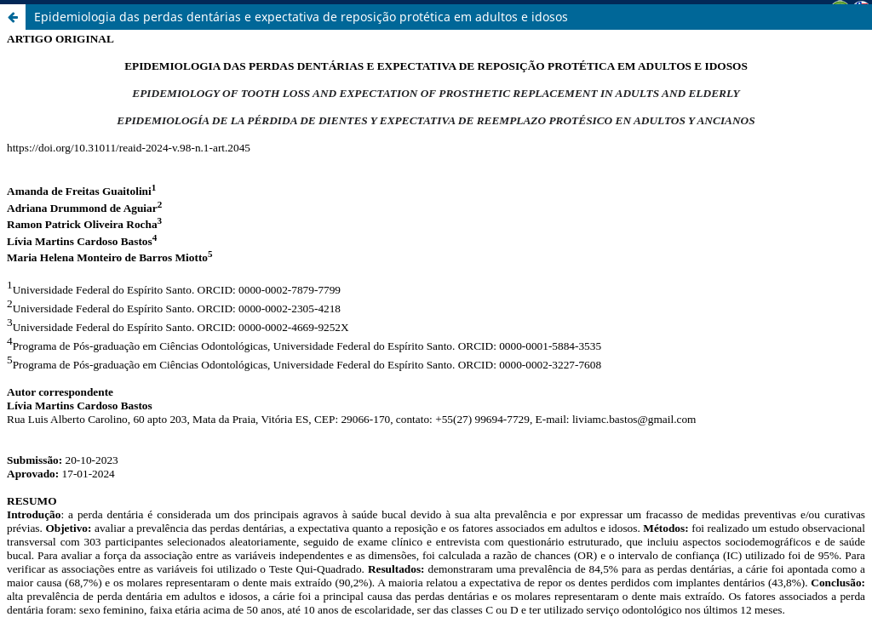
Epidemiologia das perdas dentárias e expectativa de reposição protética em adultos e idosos (301, 17)
